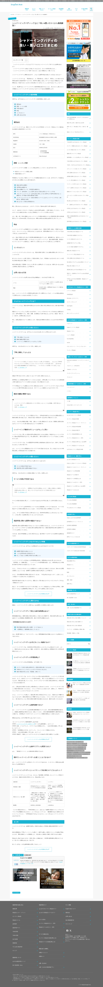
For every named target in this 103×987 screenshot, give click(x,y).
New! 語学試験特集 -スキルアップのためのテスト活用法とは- (78, 117)
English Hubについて (71, 908)
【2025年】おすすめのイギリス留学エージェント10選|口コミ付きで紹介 (81, 720)
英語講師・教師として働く (73, 632)
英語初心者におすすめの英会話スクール (76, 269)
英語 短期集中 (74, 741)
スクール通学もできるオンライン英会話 (76, 187)
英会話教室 (61, 9)
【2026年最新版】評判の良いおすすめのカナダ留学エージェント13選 (81, 727)
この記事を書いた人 (18, 855)
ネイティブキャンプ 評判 (77, 753)
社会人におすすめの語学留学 (74, 517)
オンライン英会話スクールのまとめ (75, 445)
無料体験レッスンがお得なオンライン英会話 (77, 157)
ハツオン (69, 390)
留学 (30, 0)
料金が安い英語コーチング (73, 265)
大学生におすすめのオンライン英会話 (76, 211)
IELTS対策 (64, 0)
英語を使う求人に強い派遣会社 (74, 624)
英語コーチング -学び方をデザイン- (75, 131)
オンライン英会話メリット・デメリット (76, 422)
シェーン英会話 (70, 334)
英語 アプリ (69, 753)
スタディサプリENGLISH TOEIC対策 (76, 550)
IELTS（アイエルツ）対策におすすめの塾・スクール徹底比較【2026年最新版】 (82, 683)
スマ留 (68, 400)
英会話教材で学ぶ (71, 560)
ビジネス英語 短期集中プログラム (75, 246)
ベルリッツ (69, 323)
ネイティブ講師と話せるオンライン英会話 (77, 145)
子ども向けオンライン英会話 (74, 507)
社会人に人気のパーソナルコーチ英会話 (76, 462)
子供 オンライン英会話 (71, 757)
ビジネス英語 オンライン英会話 (73, 742)
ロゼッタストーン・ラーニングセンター (76, 345)
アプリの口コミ (17, 892)
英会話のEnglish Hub (86, 984)
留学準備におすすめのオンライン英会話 (76, 221)
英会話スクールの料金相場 (73, 470)
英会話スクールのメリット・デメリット (76, 466)
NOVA (68, 342)
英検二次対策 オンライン (82, 744)
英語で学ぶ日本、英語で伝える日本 (75, 122)
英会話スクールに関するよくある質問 (76, 485)
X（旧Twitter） (21, 367)
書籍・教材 (69, 579)
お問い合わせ (69, 916)
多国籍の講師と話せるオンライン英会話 (76, 176)
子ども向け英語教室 (72, 503)
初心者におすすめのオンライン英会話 (76, 200)
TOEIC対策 (47, 0)
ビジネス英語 (80, 741)
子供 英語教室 (78, 755)
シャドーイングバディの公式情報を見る (37, 593)
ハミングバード (70, 386)
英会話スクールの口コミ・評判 (74, 481)
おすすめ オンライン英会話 (80, 748)
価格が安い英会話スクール (73, 250)
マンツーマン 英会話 (82, 746)
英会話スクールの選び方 (73, 474)
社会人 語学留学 (83, 742)
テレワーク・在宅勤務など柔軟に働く (76, 628)
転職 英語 (79, 757)
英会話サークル (70, 568)
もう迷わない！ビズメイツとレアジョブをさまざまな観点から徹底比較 (81, 661)
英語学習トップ (4, 0)
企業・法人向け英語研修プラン (74, 607)
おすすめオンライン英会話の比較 (75, 448)
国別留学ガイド (70, 532)
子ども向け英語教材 (72, 499)
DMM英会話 (70, 294)
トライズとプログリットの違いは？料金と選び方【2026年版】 (81, 698)
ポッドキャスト (70, 575)
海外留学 (81, 751)
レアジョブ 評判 (86, 753)
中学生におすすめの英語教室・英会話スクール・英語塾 (77, 279)
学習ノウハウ (42, 9)
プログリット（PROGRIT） (73, 365)
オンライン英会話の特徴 (73, 418)
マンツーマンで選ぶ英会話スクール (75, 254)
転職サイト (41, 956)
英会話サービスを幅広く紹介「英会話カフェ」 (76, 937)
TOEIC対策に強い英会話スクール (75, 231)
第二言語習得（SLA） (72, 597)
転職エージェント (43, 952)
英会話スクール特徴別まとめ (74, 478)
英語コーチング (87, 751)
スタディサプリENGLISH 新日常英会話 (76, 546)
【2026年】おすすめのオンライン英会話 (76, 141)
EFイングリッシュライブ (73, 312)
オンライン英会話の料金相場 (74, 426)
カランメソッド (70, 750)
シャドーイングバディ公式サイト (25, 724)
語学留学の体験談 (71, 528)
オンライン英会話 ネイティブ (72, 751)
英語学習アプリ (38, 0)
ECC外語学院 (70, 338)
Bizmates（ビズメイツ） (73, 297)
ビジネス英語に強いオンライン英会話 (76, 149)
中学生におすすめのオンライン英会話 (76, 208)
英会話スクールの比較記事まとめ (47, 941)
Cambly (69, 309)
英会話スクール (13, 0)
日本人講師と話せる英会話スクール (75, 257)
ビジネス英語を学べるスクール (74, 238)
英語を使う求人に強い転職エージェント (76, 617)
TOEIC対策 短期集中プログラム (74, 235)
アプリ (76, 9)
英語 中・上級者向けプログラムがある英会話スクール (78, 273)
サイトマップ (69, 924)
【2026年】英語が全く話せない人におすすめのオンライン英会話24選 (81, 653)
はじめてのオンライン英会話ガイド (47, 908)
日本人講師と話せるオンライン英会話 (76, 172)
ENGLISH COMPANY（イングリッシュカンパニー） (78, 360)
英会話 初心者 (76, 750)
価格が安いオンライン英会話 (74, 153)
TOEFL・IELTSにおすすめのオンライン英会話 (78, 164)
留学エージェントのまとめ (73, 536)
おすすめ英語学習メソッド (73, 593)
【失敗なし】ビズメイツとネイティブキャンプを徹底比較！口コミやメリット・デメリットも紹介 (81, 668)
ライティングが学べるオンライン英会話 (76, 183)
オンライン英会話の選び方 (73, 429)
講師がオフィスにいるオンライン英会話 (76, 191)
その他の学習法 (84, 9)
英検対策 (73, 0)
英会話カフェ (70, 564)
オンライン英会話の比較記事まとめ (47, 938)
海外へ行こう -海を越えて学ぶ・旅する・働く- (77, 127)
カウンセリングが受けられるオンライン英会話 (77, 195)
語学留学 (15, 924)
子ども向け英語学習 (17, 946)
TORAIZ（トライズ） (72, 369)
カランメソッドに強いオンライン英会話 (76, 168)
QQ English (69, 305)
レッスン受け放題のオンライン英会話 (76, 179)
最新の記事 (28, 855)
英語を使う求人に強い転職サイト (75, 621)
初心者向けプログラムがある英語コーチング (77, 261)
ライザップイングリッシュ (73, 372)
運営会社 (68, 912)
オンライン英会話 (21, 0)
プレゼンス (69, 376)
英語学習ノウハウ (90, 0)
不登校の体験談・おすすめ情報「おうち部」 (76, 936)
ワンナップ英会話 (71, 349)
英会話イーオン (70, 330)
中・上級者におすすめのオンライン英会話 (77, 204)
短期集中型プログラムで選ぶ (74, 242)
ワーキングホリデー (71, 755)
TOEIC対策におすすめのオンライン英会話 (77, 160)
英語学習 (69, 741)
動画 (68, 571)
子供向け (81, 0)
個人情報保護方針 (70, 920)
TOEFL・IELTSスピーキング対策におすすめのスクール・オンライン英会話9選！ (81, 712)
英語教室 (82, 750)
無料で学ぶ (69, 583)
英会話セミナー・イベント (19, 912)
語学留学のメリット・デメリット (75, 521)
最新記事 (27, 9)
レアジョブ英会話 (71, 290)
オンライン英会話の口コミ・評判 (75, 437)
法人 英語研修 (84, 757)
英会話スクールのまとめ (73, 489)
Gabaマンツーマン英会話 (73, 326)
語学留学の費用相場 (72, 524)
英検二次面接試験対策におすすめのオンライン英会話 (77, 216)
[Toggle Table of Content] (25, 60)
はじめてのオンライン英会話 (74, 414)
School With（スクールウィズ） (74, 404)
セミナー (34, 9)
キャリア (98, 0)
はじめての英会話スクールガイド (47, 912)
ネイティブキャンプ (72, 301)
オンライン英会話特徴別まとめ (74, 433)
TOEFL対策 (56, 0)
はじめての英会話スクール (73, 459)
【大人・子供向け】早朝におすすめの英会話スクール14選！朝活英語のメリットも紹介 (81, 690)
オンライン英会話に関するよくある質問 (76, 441)
